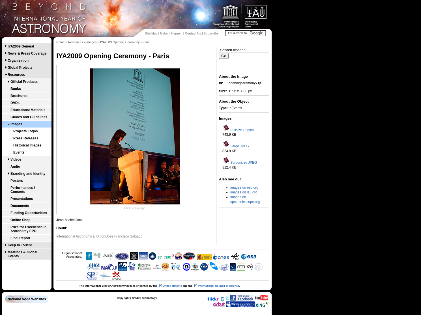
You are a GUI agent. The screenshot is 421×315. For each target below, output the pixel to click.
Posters (16, 181)
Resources (16, 75)
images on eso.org (244, 187)
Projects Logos (25, 131)
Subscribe (211, 33)
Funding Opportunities (28, 213)
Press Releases (25, 138)
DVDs (15, 103)
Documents (19, 206)
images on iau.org (243, 192)
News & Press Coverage (27, 53)
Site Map (151, 33)
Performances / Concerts (22, 190)
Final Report (20, 238)
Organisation (18, 60)
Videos (16, 159)
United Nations (172, 285)
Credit (136, 297)
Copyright (123, 297)
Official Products (24, 82)
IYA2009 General (21, 46)
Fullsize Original (242, 130)
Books (15, 89)
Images (16, 124)
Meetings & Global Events (22, 254)
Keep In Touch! (20, 245)
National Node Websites (26, 299)
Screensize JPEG (243, 163)
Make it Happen (171, 33)
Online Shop (20, 220)
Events (18, 152)
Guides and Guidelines (28, 117)
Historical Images (27, 145)
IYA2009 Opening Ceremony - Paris (125, 42)
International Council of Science (218, 285)
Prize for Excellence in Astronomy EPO (28, 229)
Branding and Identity (27, 174)
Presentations (21, 199)
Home (60, 42)
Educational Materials (27, 110)
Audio (15, 167)
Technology (149, 297)
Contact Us (193, 33)
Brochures (18, 96)
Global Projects (20, 68)
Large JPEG (239, 146)
